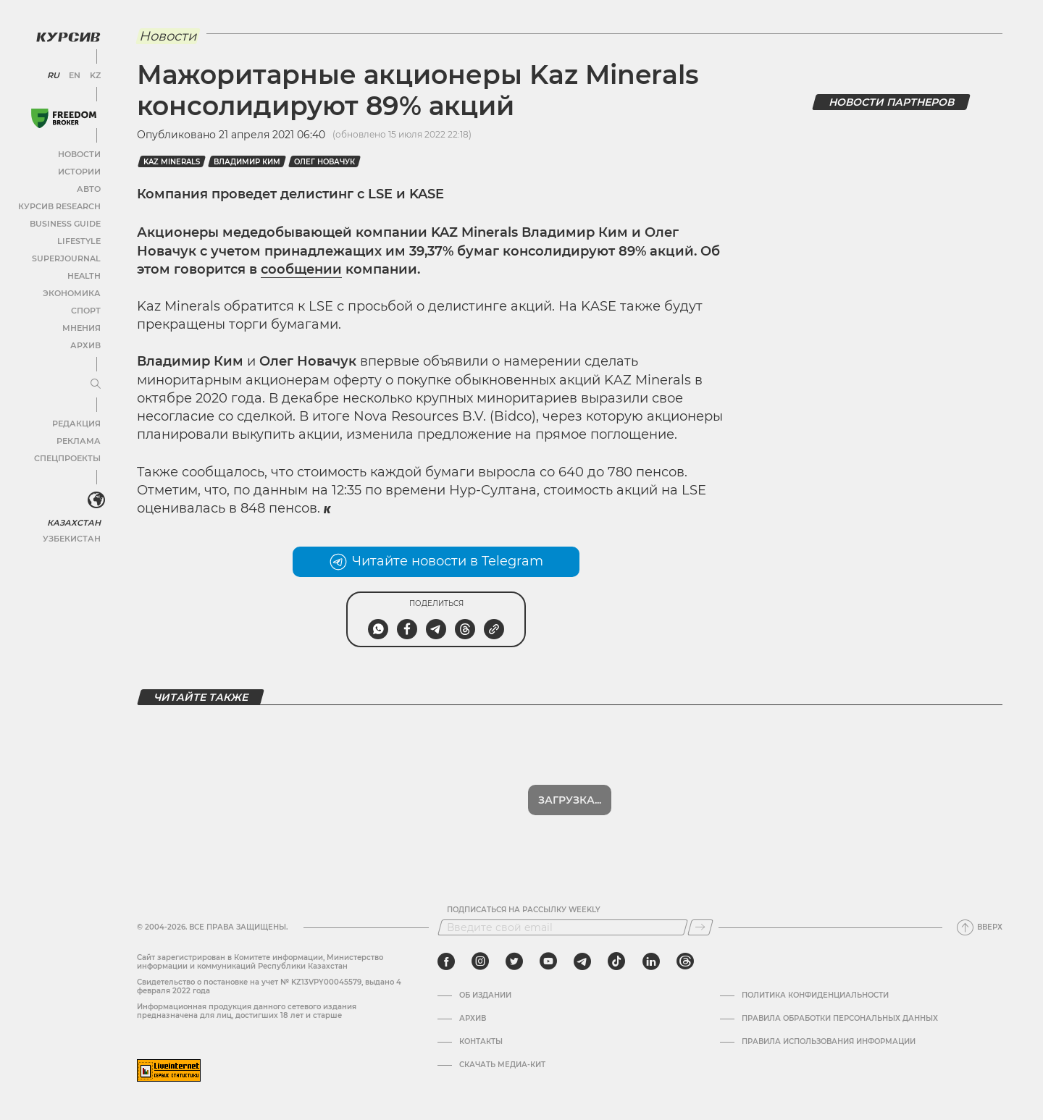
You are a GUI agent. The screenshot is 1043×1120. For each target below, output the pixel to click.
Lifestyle (78, 238)
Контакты (481, 1041)
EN (72, 72)
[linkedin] (651, 961)
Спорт (85, 307)
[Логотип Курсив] (65, 34)
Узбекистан (72, 534)
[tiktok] (616, 961)
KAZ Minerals (171, 162)
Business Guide (65, 220)
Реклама (78, 437)
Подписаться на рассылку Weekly (523, 910)
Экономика (72, 290)
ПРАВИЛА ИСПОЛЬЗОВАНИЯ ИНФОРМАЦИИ (829, 1041)
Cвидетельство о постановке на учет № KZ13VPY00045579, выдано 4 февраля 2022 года (269, 986)
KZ (93, 72)
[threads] (685, 961)
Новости (79, 151)
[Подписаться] (700, 927)
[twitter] (514, 961)
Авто (87, 185)
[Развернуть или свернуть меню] (93, 381)
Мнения (80, 324)
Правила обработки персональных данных (840, 1018)
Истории (79, 168)
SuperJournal (67, 255)
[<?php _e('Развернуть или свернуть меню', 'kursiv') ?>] (93, 498)
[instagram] (480, 961)
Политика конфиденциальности (815, 995)
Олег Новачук (324, 162)
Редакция (76, 420)
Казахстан (74, 518)
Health (83, 272)
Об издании (485, 995)
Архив (84, 342)
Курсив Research (61, 203)
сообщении (301, 269)
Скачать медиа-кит (502, 1065)
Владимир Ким (247, 162)
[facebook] (446, 961)
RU (52, 72)
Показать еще (569, 800)
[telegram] (582, 961)
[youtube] (548, 961)
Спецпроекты (68, 455)
